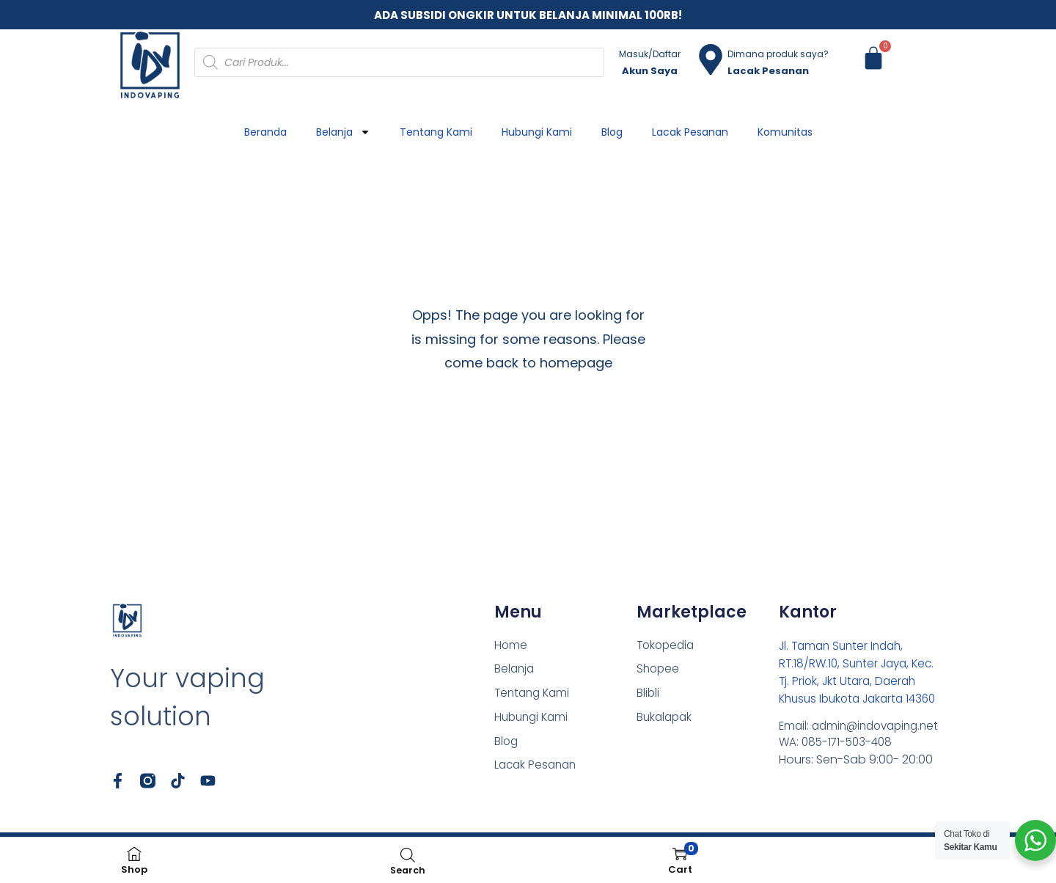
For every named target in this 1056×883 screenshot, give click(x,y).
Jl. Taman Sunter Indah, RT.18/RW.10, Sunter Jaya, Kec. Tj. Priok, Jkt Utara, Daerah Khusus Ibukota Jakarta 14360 (860, 681)
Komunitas (785, 132)
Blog (612, 132)
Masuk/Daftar (650, 54)
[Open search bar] (407, 855)
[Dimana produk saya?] (710, 59)
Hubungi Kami (537, 132)
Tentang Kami (436, 132)
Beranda (265, 132)
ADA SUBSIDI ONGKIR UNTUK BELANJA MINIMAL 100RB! (528, 15)
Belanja (343, 132)
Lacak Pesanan (690, 132)
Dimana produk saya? (778, 54)
